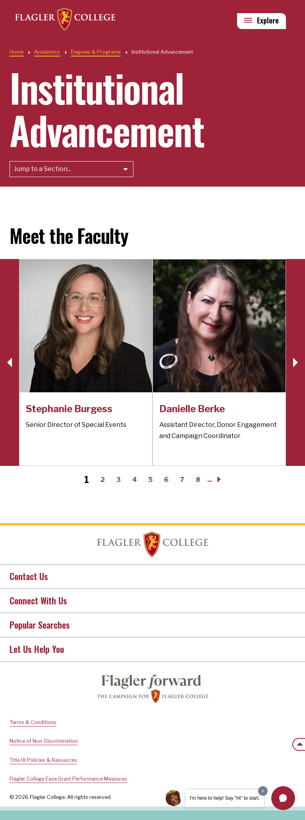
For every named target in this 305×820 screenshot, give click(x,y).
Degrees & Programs (96, 52)
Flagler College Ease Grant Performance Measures (68, 779)
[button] (295, 362)
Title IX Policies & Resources (43, 760)
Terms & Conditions (33, 722)
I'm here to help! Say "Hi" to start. (225, 798)
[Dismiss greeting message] (263, 791)
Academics (47, 52)
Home (16, 52)
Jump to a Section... (42, 169)
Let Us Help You (37, 649)
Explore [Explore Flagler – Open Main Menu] (268, 20)
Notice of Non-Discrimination (44, 741)
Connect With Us (38, 600)
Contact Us (29, 576)
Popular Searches (40, 624)
